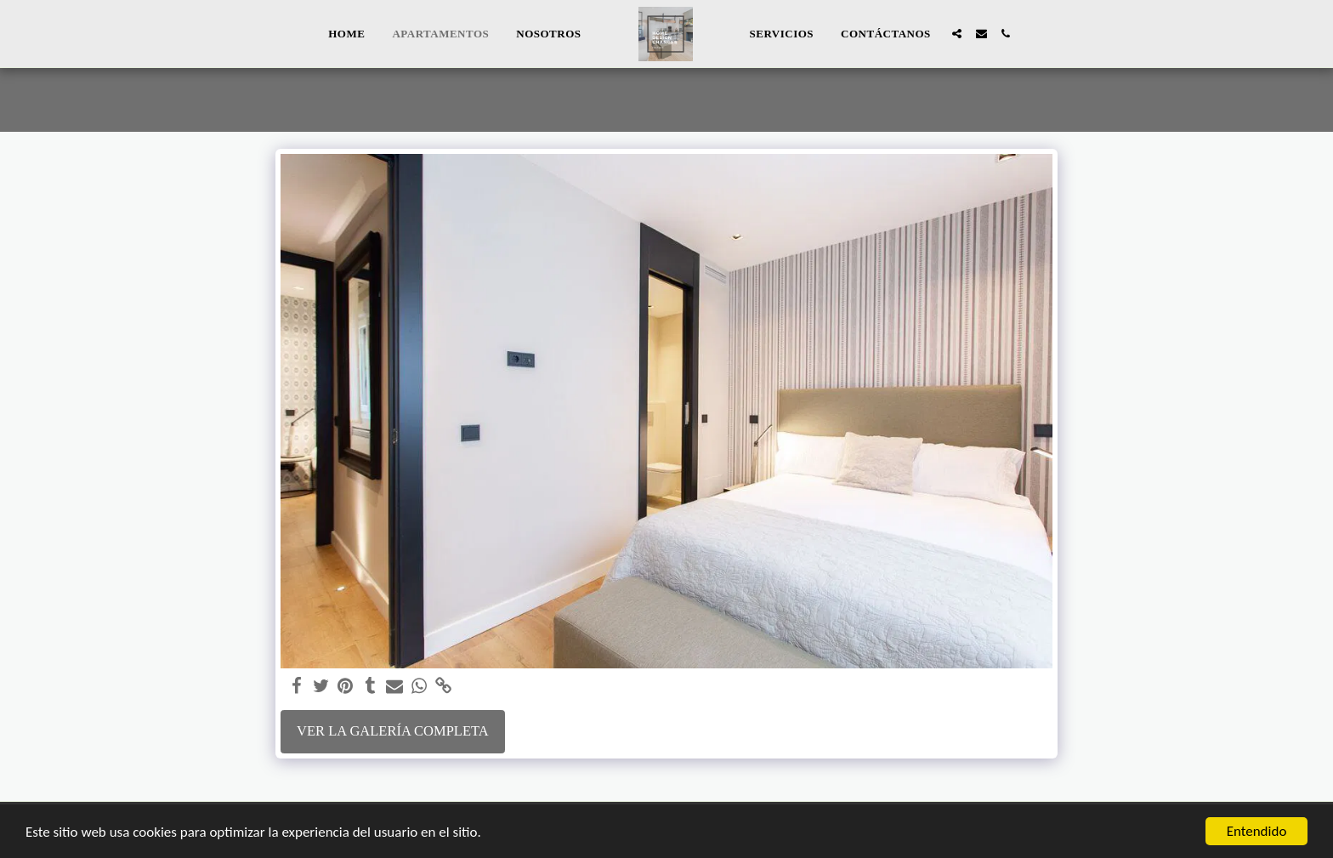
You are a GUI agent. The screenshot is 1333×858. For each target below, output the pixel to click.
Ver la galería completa (393, 731)
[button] (956, 33)
